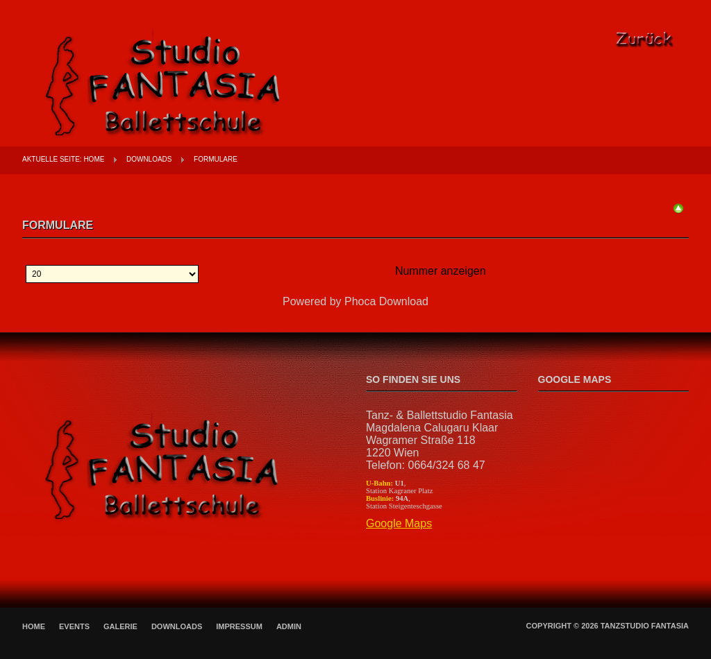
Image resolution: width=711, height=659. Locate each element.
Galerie (120, 626)
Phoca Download (386, 301)
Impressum (239, 626)
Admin (288, 626)
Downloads (149, 159)
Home (93, 159)
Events (74, 626)
